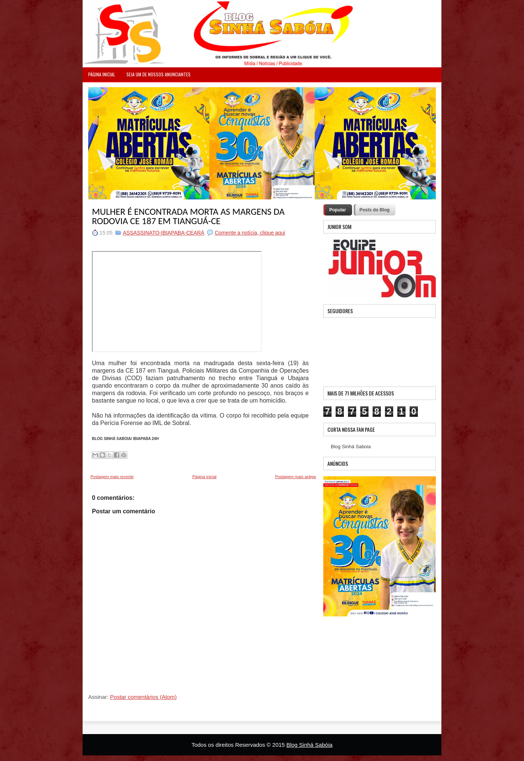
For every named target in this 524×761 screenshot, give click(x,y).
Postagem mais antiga (295, 476)
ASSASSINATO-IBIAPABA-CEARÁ (163, 233)
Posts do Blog (375, 210)
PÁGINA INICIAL (101, 74)
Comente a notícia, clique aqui (250, 233)
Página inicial (204, 476)
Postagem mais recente (112, 476)
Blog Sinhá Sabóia (309, 745)
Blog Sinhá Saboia (351, 446)
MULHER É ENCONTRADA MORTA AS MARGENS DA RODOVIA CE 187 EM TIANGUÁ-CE (188, 216)
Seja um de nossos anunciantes (158, 74)
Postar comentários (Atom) (143, 697)
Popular (337, 210)
